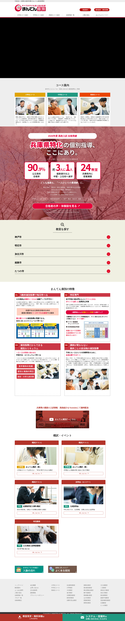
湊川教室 (69, 592)
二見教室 (103, 587)
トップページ (19, 585)
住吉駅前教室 (71, 585)
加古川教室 (104, 592)
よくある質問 (19, 590)
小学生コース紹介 (22, 15)
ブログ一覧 (18, 598)
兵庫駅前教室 (71, 595)
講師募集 (33, 592)
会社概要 (33, 585)
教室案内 (17, 587)
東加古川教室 (105, 590)
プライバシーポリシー (37, 595)
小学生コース (55, 585)
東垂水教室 (87, 585)
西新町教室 (87, 600)
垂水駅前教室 (88, 587)
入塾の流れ (86, 15)
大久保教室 (104, 585)
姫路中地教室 (105, 598)
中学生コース (55, 587)
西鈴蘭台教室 (88, 595)
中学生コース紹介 (38, 15)
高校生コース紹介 (54, 15)
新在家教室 (104, 595)
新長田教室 (70, 598)
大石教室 (69, 590)
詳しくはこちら (37, 473)
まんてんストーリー (102, 15)
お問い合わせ (34, 587)
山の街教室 (87, 598)
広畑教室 (103, 603)
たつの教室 (104, 605)
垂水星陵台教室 (88, 590)
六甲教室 (69, 587)
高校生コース (55, 590)
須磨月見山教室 (71, 600)
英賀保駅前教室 (105, 600)
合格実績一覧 (70, 15)
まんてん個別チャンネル (62, 419)
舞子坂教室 (87, 592)
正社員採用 (33, 590)
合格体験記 (18, 600)
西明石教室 (87, 603)
